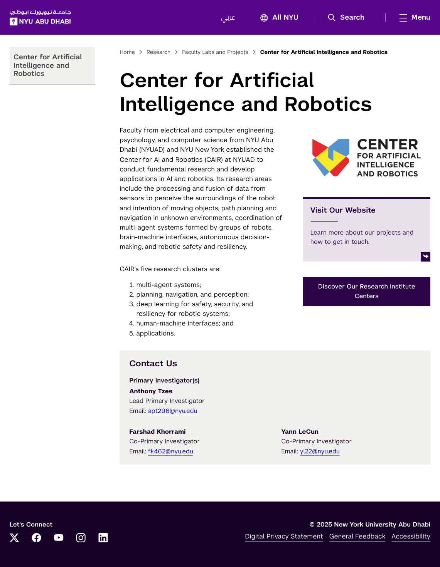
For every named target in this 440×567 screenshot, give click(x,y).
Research (158, 52)
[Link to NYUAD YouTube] (58, 538)
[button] (349, 17)
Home (127, 52)
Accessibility (410, 536)
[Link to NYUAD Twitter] (14, 538)
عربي (228, 17)
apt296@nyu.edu (172, 411)
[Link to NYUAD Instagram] (81, 538)
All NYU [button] (277, 17)
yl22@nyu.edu (320, 451)
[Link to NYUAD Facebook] (36, 538)
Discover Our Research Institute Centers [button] (366, 291)
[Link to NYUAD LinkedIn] (103, 538)
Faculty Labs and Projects (215, 52)
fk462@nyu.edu (170, 451)
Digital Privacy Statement (284, 536)
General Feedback (357, 536)
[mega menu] (412, 17)
